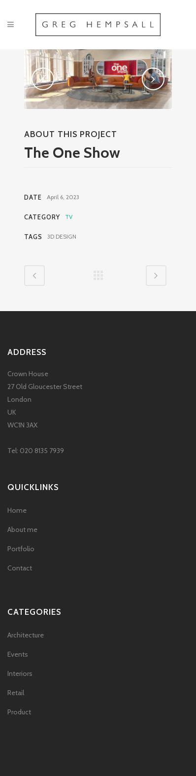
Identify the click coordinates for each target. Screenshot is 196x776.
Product (19, 711)
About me (22, 529)
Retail (15, 692)
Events (17, 654)
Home (17, 510)
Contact (19, 568)
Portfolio (20, 548)
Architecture (25, 635)
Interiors (20, 673)
